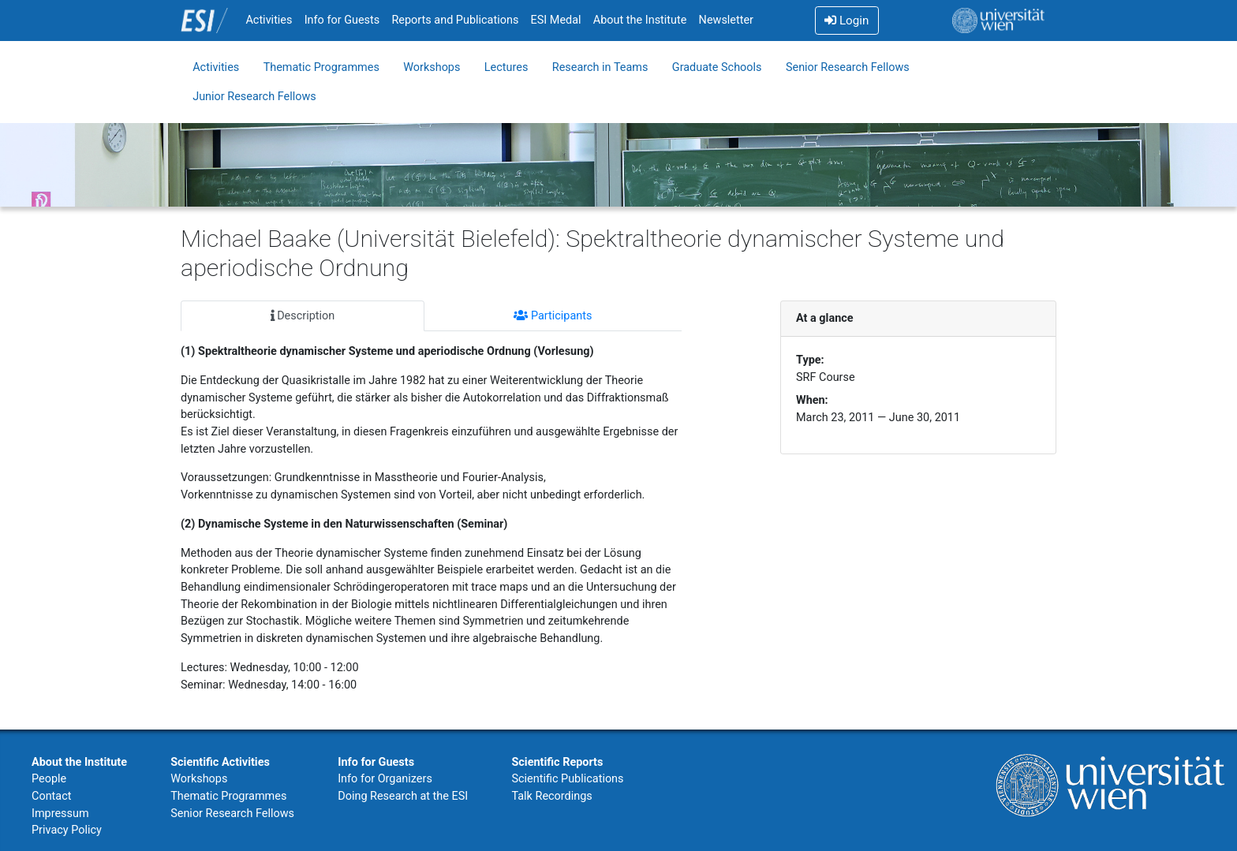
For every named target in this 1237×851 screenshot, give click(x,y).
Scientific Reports (557, 762)
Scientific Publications (567, 779)
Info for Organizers (385, 779)
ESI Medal (556, 20)
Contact (51, 796)
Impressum (60, 813)
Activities (268, 20)
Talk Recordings (551, 796)
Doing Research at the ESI (403, 796)
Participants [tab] (553, 316)
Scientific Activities (220, 762)
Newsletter (726, 20)
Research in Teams (600, 67)
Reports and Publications (454, 20)
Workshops (431, 67)
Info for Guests (342, 20)
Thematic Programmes (321, 67)
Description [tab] (303, 316)
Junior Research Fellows (254, 96)
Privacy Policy (67, 830)
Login (846, 20)
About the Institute (640, 20)
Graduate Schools (717, 67)
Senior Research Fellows (848, 67)
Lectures (506, 67)
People (49, 779)
